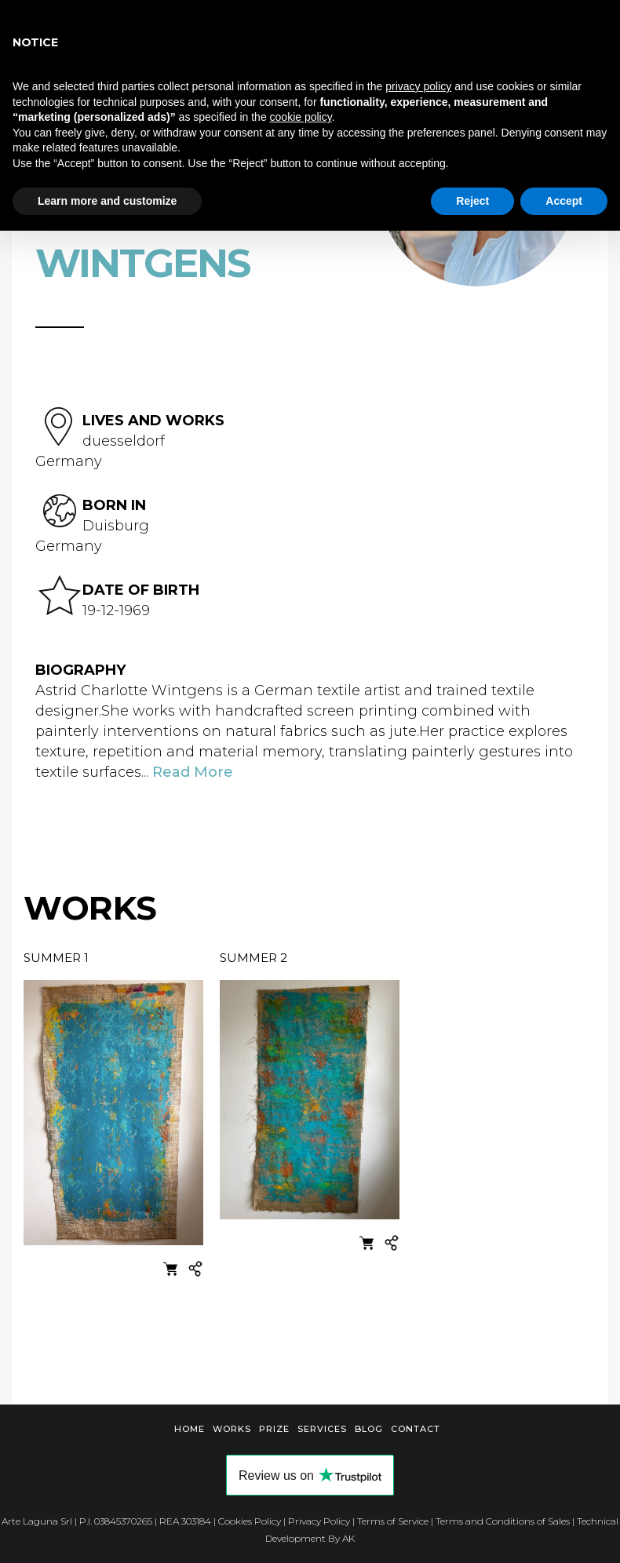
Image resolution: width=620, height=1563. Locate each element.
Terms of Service (393, 1521)
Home (189, 1428)
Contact (415, 1428)
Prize (274, 1428)
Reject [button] (472, 201)
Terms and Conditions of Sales (503, 1521)
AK (348, 1538)
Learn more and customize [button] (107, 201)
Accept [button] (563, 201)
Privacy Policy (319, 1521)
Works (232, 1428)
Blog (369, 1428)
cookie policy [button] (301, 117)
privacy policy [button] (418, 86)
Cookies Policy (249, 1521)
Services (322, 1428)
